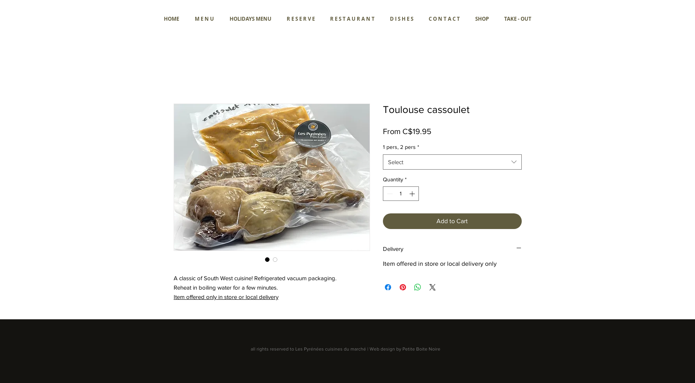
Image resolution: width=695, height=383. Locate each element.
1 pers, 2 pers (401, 147)
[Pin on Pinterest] (403, 287)
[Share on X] (432, 287)
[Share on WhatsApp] (417, 287)
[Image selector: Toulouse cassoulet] (267, 259)
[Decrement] (389, 193)
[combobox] (452, 162)
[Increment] (413, 193)
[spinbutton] (401, 193)
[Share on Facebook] (388, 287)
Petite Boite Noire (421, 349)
